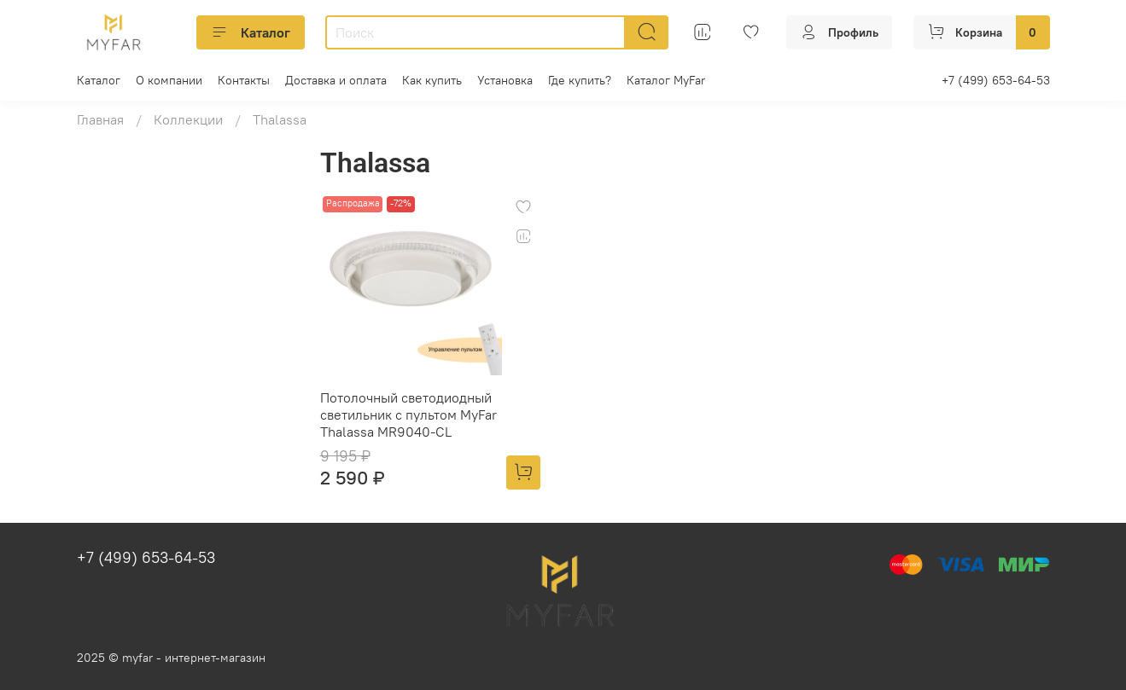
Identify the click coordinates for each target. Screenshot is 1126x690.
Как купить (432, 80)
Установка (505, 80)
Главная (100, 119)
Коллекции (188, 119)
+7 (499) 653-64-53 (996, 80)
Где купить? (579, 80)
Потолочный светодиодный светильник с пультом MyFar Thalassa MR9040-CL (408, 414)
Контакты (244, 80)
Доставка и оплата (336, 80)
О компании (169, 80)
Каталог (250, 32)
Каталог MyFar (666, 80)
